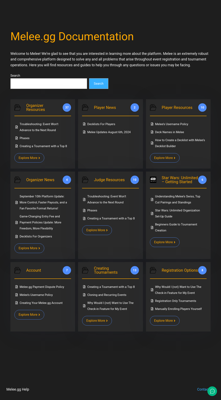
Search (15, 75)
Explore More (29, 158)
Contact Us (206, 389)
